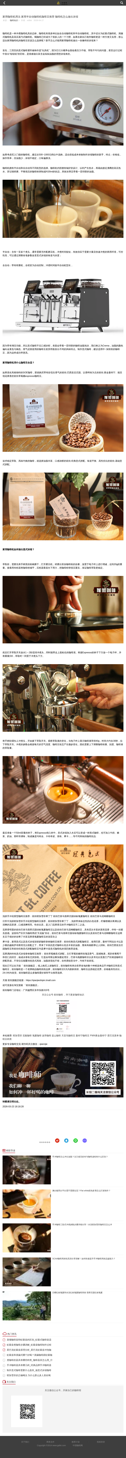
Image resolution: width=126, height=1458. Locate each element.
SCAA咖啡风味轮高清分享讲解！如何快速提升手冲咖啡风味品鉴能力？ (83, 1258)
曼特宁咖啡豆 (82, 1035)
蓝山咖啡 (56, 1035)
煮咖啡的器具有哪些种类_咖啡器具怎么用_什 (30, 1360)
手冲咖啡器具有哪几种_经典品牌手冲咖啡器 (29, 1365)
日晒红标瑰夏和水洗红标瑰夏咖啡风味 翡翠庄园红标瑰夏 (77, 1292)
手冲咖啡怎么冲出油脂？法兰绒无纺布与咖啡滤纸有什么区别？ (80, 1157)
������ (44, 1142)
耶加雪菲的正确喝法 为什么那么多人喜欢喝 (29, 1375)
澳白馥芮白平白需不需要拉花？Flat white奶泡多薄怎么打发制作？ (81, 1190)
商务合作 (50, 1442)
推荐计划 (76, 1442)
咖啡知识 (14, 20)
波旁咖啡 (46, 1035)
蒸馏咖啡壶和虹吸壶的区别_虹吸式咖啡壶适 (29, 1340)
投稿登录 (101, 1442)
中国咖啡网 (78, 1445)
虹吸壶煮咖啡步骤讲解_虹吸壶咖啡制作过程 (29, 1345)
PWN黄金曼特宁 (98, 1035)
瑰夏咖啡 (36, 1035)
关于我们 (25, 1442)
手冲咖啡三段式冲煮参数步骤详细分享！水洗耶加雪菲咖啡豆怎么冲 (82, 1224)
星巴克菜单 (113, 1035)
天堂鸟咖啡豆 (68, 1035)
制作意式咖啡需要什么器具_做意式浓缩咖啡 (29, 1370)
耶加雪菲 (17, 1035)
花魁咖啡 (27, 1035)
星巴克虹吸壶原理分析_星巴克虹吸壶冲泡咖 (29, 1350)
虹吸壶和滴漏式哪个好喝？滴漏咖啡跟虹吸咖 (29, 1355)
